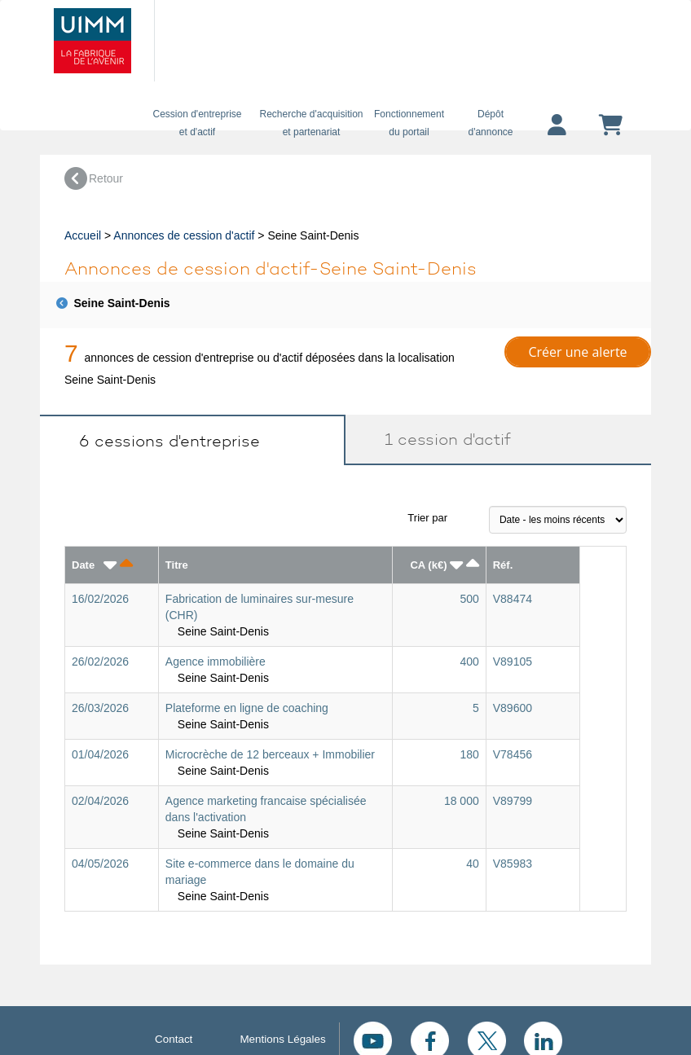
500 (469, 598)
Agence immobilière (215, 661)
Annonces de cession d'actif (183, 235)
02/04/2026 (100, 800)
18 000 (461, 800)
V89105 (512, 661)
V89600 (512, 707)
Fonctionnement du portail (409, 123)
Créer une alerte (577, 352)
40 (472, 863)
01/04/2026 (100, 754)
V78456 (512, 754)
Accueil (82, 235)
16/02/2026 (100, 598)
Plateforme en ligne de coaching (246, 707)
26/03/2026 (100, 707)
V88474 (512, 598)
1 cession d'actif (440, 439)
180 (469, 754)
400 (469, 661)
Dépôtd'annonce (490, 123)
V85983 (512, 863)
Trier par (427, 518)
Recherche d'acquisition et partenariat (311, 123)
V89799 (512, 800)
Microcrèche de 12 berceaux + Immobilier (270, 754)
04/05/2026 (100, 863)
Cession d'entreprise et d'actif (197, 123)
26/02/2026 (100, 661)
